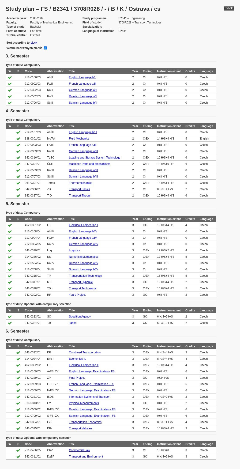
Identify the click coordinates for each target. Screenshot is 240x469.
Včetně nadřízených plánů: (24, 48)
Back (229, 8)
